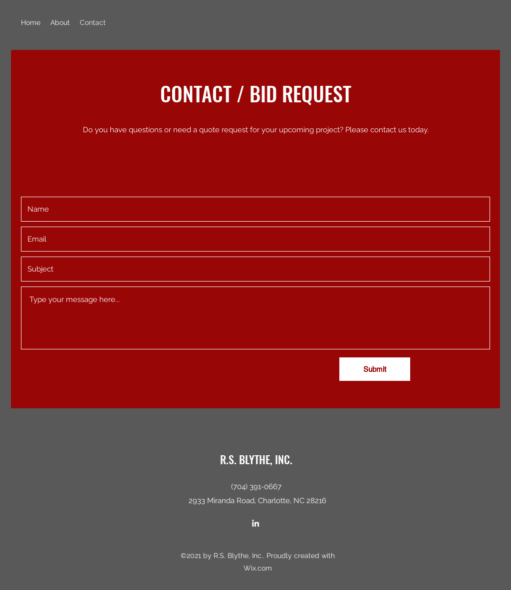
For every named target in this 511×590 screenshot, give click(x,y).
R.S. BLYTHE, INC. (256, 459)
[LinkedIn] (255, 523)
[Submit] (374, 369)
